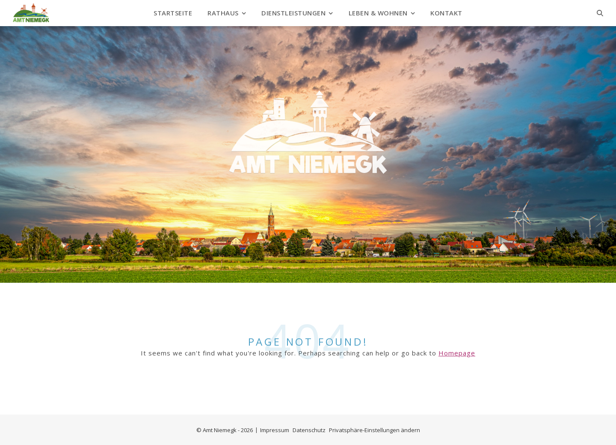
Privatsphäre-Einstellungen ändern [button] (374, 430)
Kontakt (446, 13)
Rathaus (223, 13)
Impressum (274, 430)
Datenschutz (309, 430)
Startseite (173, 13)
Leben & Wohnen (378, 13)
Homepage (456, 353)
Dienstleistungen (293, 13)
